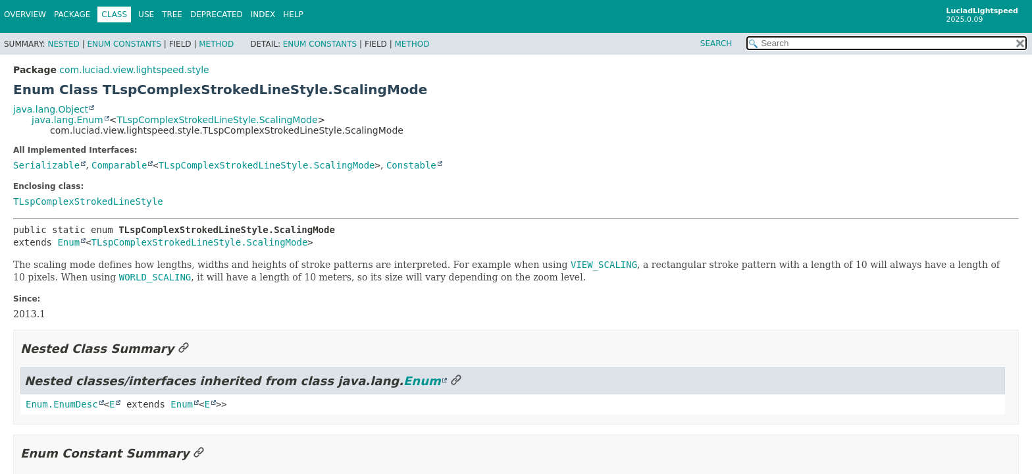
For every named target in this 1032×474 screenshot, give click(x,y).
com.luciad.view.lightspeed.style (134, 70)
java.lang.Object (50, 109)
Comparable (119, 165)
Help (293, 14)
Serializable (46, 165)
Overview (25, 14)
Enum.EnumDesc (62, 404)
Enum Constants (124, 44)
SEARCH (716, 43)
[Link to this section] (183, 349)
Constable (411, 165)
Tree (172, 14)
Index (263, 14)
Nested (63, 44)
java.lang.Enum (67, 120)
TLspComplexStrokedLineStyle (88, 201)
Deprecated (216, 14)
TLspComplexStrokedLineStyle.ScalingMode (216, 120)
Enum (68, 242)
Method (216, 44)
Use (146, 14)
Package (72, 14)
